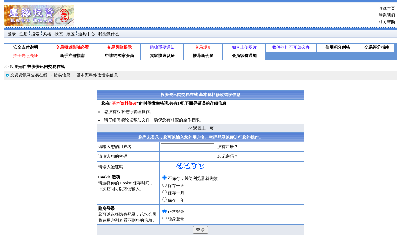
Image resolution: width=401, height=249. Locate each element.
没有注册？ (227, 146)
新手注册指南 (72, 55)
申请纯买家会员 (119, 55)
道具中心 (86, 33)
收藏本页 (387, 8)
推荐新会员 (203, 55)
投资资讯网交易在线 (28, 75)
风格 (47, 33)
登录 (12, 33)
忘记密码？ (227, 156)
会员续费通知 (244, 55)
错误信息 (62, 75)
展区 (70, 33)
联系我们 (387, 15)
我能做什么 (108, 33)
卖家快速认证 (162, 55)
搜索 (35, 33)
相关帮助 (387, 22)
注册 (23, 33)
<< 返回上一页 (200, 128)
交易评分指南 (376, 47)
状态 (59, 33)
